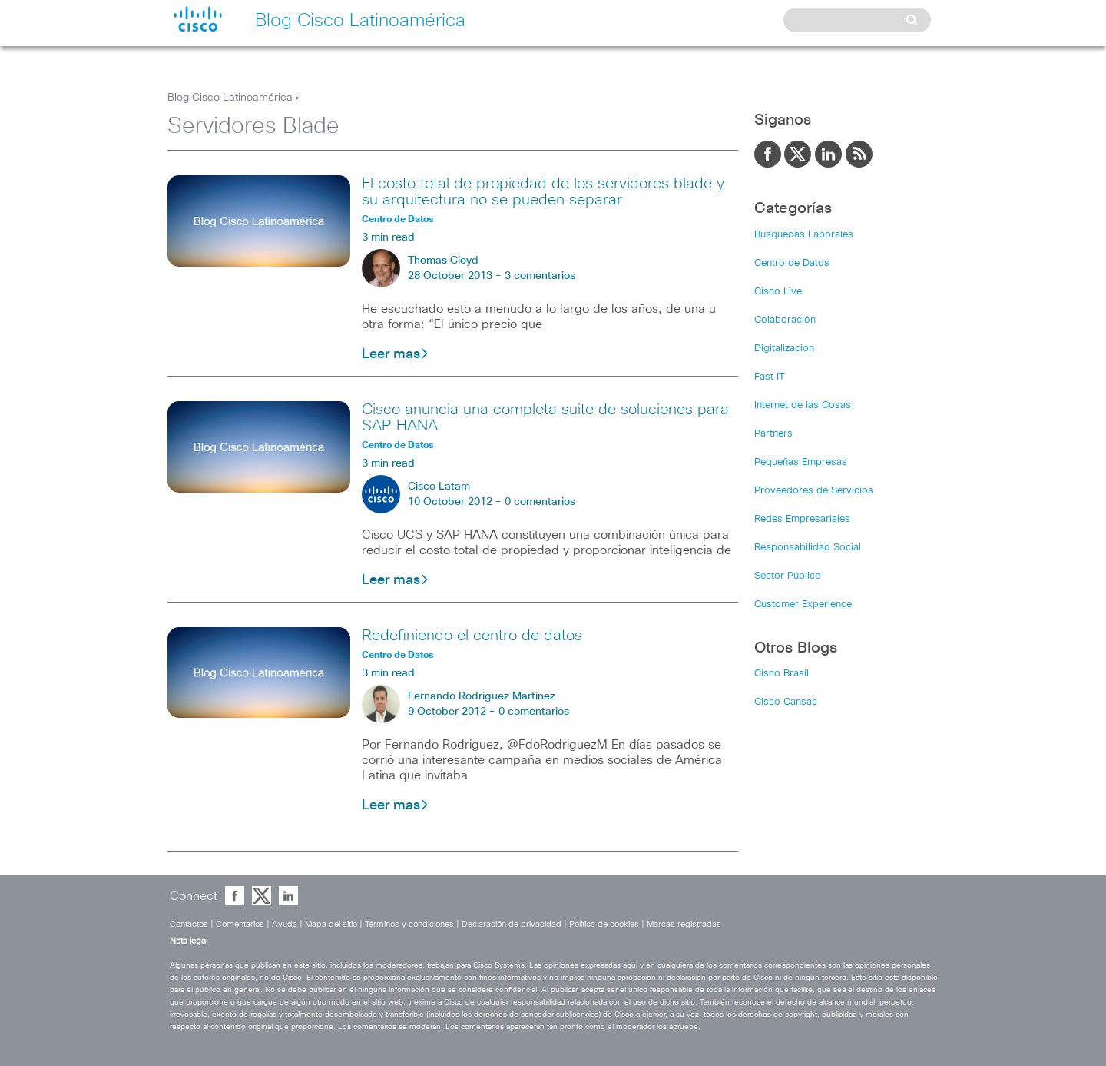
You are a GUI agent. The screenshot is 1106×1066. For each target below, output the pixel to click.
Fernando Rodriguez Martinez (481, 696)
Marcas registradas (684, 924)
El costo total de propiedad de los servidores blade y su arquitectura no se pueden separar (543, 192)
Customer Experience (803, 604)
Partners (773, 434)
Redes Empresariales (802, 519)
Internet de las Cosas (802, 405)
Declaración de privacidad (511, 924)
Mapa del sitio (331, 924)
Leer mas (395, 354)
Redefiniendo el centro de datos (472, 635)
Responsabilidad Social (807, 548)
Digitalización (784, 349)
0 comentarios (540, 501)
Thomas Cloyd (443, 260)
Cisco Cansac (785, 702)
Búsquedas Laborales (803, 235)
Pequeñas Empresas (800, 462)
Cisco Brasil (781, 674)
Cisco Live (778, 292)
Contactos (189, 924)
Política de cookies (604, 924)
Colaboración (785, 320)
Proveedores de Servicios (813, 491)
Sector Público (787, 576)
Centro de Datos (792, 263)
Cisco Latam (439, 486)
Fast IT (769, 377)
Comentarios (240, 924)
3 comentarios (540, 276)
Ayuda (284, 924)
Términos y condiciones (409, 924)
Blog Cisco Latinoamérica (230, 97)
